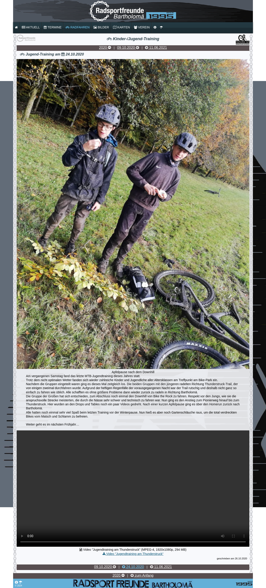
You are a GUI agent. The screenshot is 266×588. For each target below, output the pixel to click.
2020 (105, 47)
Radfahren (77, 27)
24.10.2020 (133, 567)
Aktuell (31, 27)
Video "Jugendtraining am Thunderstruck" (133, 554)
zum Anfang (142, 575)
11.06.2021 (156, 47)
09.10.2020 (128, 47)
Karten (121, 27)
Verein (142, 27)
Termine (53, 27)
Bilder (101, 27)
